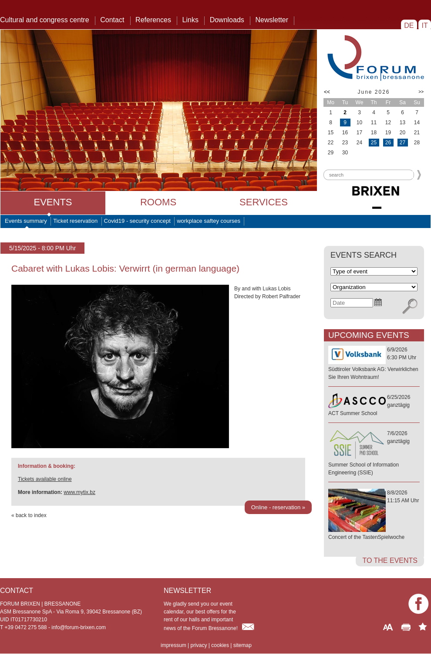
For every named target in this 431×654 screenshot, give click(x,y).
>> (421, 91)
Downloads (227, 20)
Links (190, 20)
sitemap (242, 645)
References (153, 20)
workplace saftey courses (208, 221)
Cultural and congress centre (44, 20)
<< (327, 92)
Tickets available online (45, 479)
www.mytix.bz (79, 492)
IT (425, 25)
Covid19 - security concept (137, 221)
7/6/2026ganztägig (374, 453)
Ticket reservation (75, 221)
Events (53, 202)
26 (388, 143)
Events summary (26, 221)
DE (409, 25)
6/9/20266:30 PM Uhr (374, 364)
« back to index (29, 515)
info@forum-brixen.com (78, 627)
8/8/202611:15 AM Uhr (374, 515)
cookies (220, 645)
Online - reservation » (278, 507)
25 (374, 143)
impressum (173, 645)
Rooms (158, 202)
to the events (390, 560)
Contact (112, 20)
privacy (198, 645)
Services (263, 202)
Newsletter (271, 20)
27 (402, 143)
